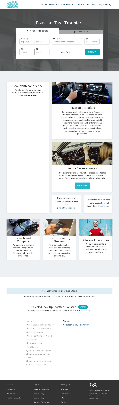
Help (95, 4)
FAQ (62, 392)
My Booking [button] (105, 4)
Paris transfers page (66, 202)
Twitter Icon (95, 379)
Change (83, 301)
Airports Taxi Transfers (101, 385)
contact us (101, 202)
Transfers (38, 30)
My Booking (11, 388)
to (76, 319)
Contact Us (10, 384)
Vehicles (64, 396)
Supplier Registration (14, 392)
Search (92, 52)
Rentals (83, 32)
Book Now (82, 183)
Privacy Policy (39, 388)
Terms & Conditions (41, 384)
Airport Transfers (53, 4)
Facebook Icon (91, 379)
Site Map (64, 384)
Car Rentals (69, 4)
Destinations (84, 4)
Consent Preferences (41, 396)
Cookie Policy (38, 392)
